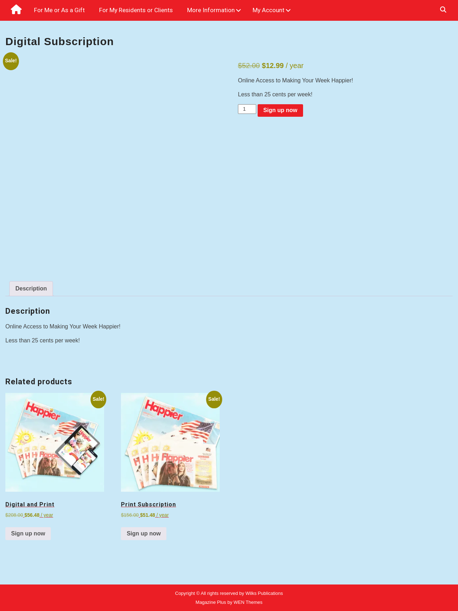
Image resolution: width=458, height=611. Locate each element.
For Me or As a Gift (59, 10)
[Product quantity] (247, 109)
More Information (211, 10)
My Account (268, 10)
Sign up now (280, 110)
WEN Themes (248, 602)
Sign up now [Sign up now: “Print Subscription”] (144, 533)
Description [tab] (31, 288)
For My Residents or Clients (136, 10)
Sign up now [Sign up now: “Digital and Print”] (28, 533)
